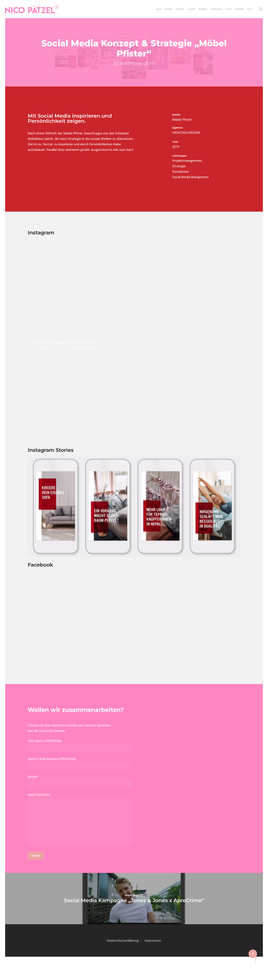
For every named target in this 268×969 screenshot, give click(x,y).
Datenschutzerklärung (123, 948)
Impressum (153, 948)
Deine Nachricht (80, 827)
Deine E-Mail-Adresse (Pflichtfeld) (80, 770)
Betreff (80, 788)
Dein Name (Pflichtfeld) (80, 752)
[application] (134, 395)
